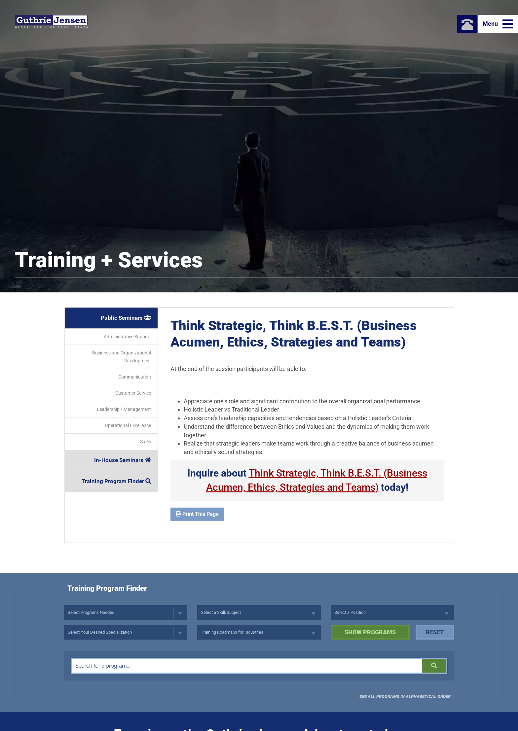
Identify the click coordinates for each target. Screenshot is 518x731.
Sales (145, 441)
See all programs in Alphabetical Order (405, 696)
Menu (498, 24)
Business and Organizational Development (121, 356)
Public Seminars (126, 318)
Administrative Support (127, 336)
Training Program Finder (116, 481)
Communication (134, 377)
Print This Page (197, 514)
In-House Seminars (122, 460)
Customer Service (133, 393)
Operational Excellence (128, 425)
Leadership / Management (124, 409)
